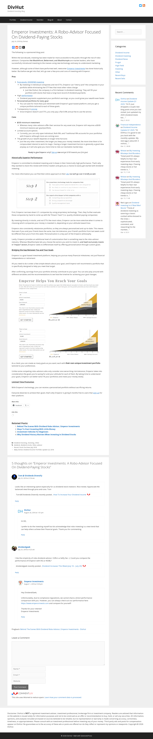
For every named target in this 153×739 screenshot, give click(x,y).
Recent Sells (120, 78)
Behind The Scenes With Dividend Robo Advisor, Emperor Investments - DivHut (53, 629)
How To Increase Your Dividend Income (69, 494)
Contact (69, 20)
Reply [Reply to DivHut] (23, 535)
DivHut (15, 7)
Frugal (118, 62)
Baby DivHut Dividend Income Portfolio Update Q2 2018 (34, 450)
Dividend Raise (121, 59)
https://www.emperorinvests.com (35, 603)
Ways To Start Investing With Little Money (36, 429)
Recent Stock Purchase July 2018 (25, 447)
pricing (34, 109)
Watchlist (40, 20)
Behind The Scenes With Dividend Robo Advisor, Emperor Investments (48, 426)
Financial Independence (131, 124)
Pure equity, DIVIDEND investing (30, 82)
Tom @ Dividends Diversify (30, 475)
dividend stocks (26, 445)
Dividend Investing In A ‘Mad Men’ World (131, 205)
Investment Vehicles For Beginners (32, 432)
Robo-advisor (37, 445)
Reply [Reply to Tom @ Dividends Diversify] (17, 501)
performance (27, 95)
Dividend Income (26, 20)
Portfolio (13, 20)
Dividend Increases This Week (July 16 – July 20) (62, 566)
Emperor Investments (76, 68)
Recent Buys (120, 75)
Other (37, 443)
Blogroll (50, 20)
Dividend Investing (20, 443)
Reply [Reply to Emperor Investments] (23, 617)
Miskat (123, 150)
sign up (96, 393)
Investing (31, 443)
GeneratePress (86, 736)
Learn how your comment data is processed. (63, 697)
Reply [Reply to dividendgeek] (17, 572)
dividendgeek (24, 547)
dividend (17, 445)
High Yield (119, 65)
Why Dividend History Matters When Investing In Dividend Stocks (46, 434)
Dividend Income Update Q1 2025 (129, 101)
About (59, 20)
